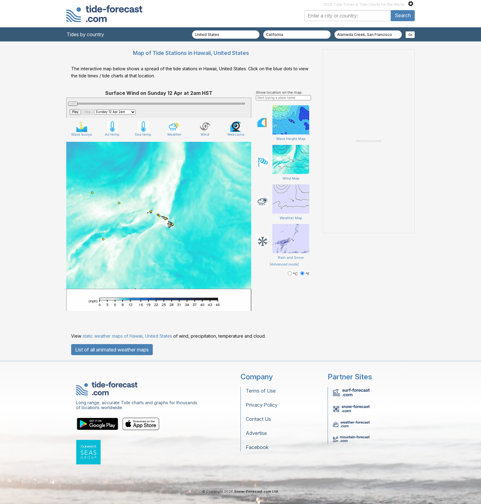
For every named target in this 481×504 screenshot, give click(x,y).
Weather (174, 129)
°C (293, 274)
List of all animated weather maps (112, 350)
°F (305, 274)
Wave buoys (81, 129)
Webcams (235, 129)
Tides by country (85, 34)
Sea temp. (143, 129)
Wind (205, 129)
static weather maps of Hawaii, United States (127, 336)
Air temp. (112, 129)
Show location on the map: (279, 92)
